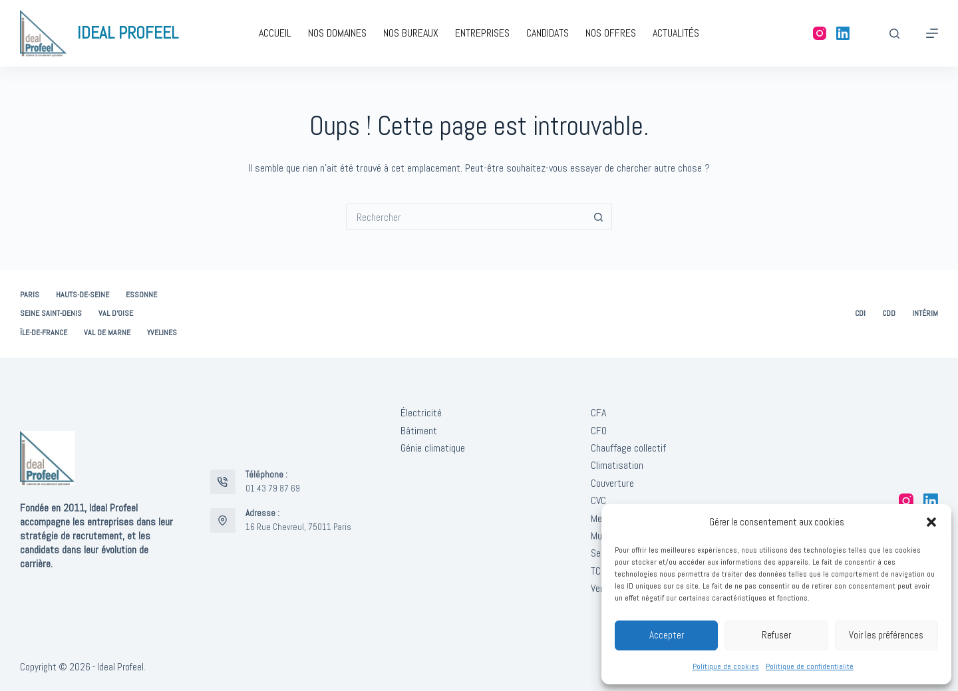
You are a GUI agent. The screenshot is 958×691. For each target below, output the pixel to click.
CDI (860, 314)
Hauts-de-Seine (82, 295)
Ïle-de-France (43, 333)
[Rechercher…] (465, 217)
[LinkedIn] (843, 33)
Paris (29, 295)
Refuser (776, 634)
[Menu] (932, 33)
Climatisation (617, 465)
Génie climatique (432, 448)
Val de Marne (107, 333)
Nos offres (610, 33)
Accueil (275, 33)
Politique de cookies (726, 666)
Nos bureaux (410, 33)
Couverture (612, 483)
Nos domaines (337, 33)
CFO (599, 431)
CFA (598, 413)
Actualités (676, 33)
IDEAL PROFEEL (127, 33)
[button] (931, 522)
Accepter (666, 634)
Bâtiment (418, 431)
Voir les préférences (886, 634)
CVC (598, 500)
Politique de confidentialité (810, 666)
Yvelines (162, 333)
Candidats (547, 33)
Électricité (421, 413)
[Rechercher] (894, 34)
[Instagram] (819, 33)
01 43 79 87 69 (272, 488)
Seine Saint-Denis (51, 314)
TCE (598, 571)
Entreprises (482, 33)
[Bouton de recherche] (598, 217)
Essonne (141, 295)
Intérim (925, 314)
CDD (888, 314)
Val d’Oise (115, 314)
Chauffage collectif (628, 448)
